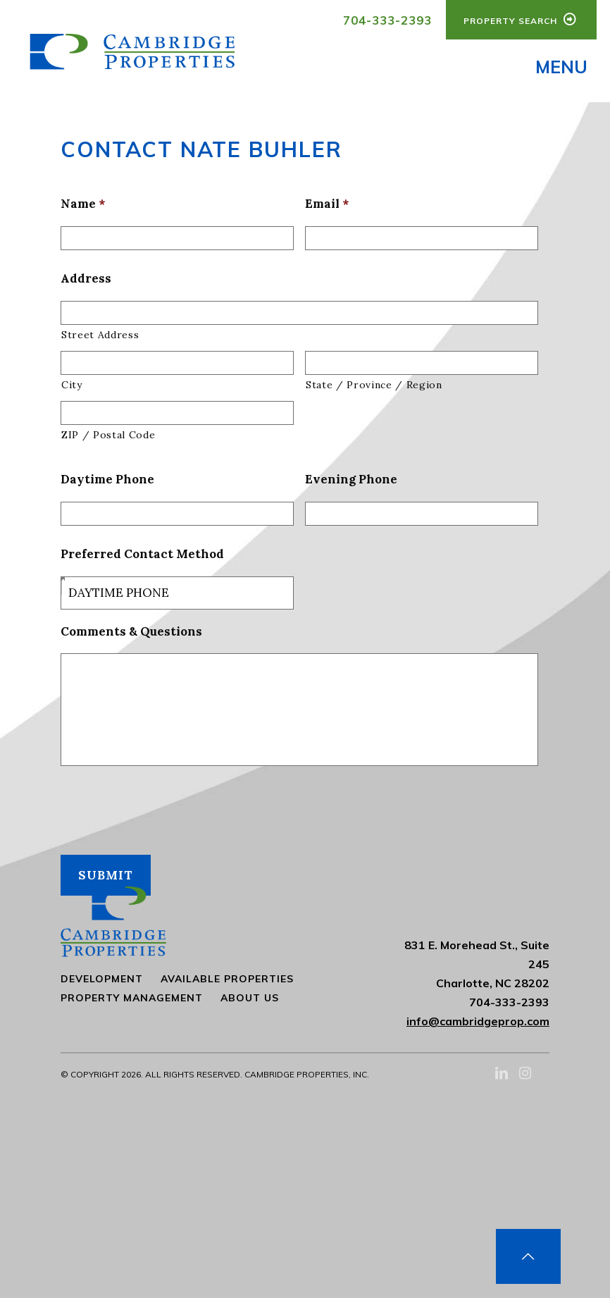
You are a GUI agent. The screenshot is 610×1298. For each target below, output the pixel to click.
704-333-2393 (387, 20)
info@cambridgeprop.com (477, 1021)
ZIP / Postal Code (108, 438)
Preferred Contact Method (142, 557)
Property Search (521, 19)
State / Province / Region (374, 388)
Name (83, 207)
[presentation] (168, 808)
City (71, 388)
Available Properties (227, 978)
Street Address (100, 338)
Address (86, 282)
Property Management (132, 997)
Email (327, 207)
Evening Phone (351, 482)
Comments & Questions (131, 635)
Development (102, 978)
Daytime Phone (107, 482)
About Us (249, 997)
